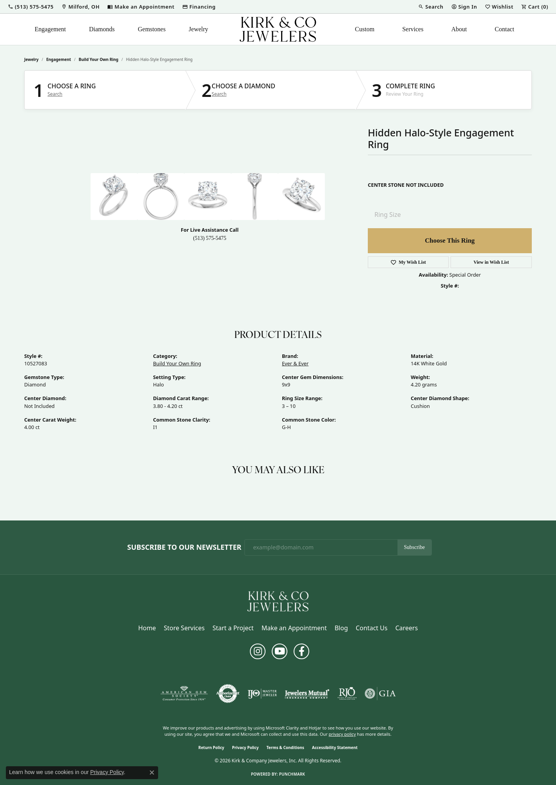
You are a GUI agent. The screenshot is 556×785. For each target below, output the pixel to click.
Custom (364, 29)
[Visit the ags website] (184, 693)
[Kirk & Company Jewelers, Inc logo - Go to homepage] (278, 29)
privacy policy (342, 734)
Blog (341, 628)
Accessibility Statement (335, 747)
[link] (80, 6)
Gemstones (152, 29)
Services (412, 29)
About (459, 29)
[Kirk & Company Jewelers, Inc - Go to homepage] (278, 600)
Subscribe (414, 547)
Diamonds (102, 29)
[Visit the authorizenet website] (228, 693)
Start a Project (232, 628)
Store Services (184, 628)
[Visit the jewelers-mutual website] (307, 693)
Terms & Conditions (285, 747)
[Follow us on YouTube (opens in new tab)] (279, 651)
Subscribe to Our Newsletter (184, 547)
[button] (30, 6)
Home (147, 628)
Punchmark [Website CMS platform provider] (292, 774)
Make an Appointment (294, 628)
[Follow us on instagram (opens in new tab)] (258, 651)
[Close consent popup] (152, 772)
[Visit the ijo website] (262, 693)
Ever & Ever (295, 363)
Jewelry (198, 29)
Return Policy (211, 747)
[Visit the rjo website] (347, 693)
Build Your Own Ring (99, 59)
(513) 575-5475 (209, 238)
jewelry (31, 59)
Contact (504, 29)
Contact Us (371, 628)
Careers (406, 628)
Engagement (50, 29)
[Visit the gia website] (380, 693)
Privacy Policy (245, 747)
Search (55, 94)
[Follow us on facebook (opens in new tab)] (301, 651)
